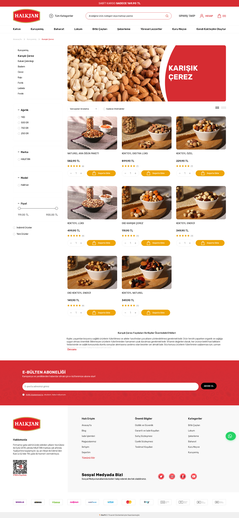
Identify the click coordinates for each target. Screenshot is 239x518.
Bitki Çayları (99, 29)
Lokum (78, 29)
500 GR (23, 122)
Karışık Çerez (26, 55)
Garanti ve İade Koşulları (147, 430)
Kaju (20, 77)
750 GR (23, 128)
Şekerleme (123, 29)
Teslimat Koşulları (144, 447)
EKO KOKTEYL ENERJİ (79, 293)
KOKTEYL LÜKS (75, 223)
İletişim (85, 447)
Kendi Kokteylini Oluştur (211, 29)
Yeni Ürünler (20, 234)
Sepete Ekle (102, 173)
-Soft (102, 515)
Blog (84, 430)
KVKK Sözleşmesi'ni (34, 395)
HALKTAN (24, 159)
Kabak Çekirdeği (26, 61)
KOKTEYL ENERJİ (185, 223)
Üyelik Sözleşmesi (144, 441)
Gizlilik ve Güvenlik (144, 425)
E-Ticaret (110, 515)
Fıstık (20, 83)
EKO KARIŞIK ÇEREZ (132, 223)
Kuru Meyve (179, 29)
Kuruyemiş (37, 29)
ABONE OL (207, 386)
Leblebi (21, 88)
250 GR (23, 133)
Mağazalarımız (89, 441)
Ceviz (20, 72)
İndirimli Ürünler (22, 227)
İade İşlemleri (88, 436)
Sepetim (86, 452)
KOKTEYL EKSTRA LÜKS (135, 153)
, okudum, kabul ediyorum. (44, 395)
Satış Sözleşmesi (143, 436)
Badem (21, 66)
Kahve (17, 29)
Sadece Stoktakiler (113, 109)
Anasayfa (17, 39)
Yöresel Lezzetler (151, 29)
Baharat (59, 29)
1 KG (21, 117)
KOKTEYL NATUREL (132, 293)
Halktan (23, 185)
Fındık (21, 93)
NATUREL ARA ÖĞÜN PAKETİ (83, 153)
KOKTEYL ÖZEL (184, 153)
